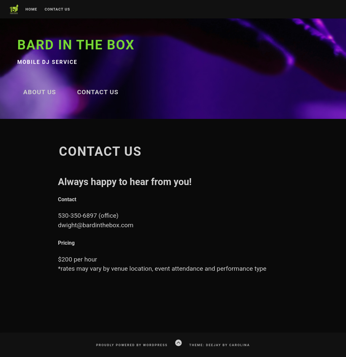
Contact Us (57, 10)
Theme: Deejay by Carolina (219, 345)
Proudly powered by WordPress (132, 345)
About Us (39, 92)
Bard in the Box (76, 45)
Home (31, 10)
